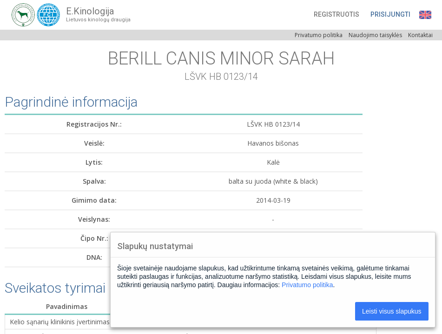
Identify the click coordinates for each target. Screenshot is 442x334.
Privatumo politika (307, 285)
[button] (360, 14)
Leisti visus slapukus (392, 311)
